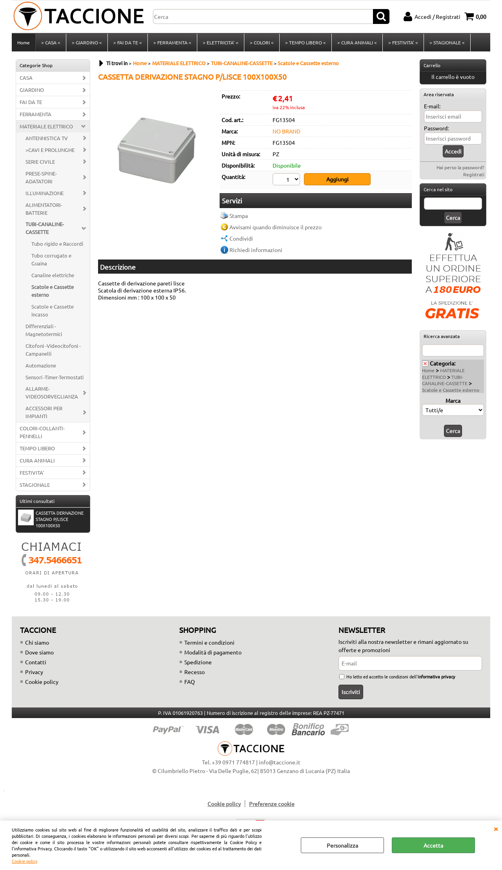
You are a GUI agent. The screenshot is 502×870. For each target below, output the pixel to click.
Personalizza (342, 845)
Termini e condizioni (209, 642)
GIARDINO (32, 89)
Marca (453, 400)
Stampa (238, 215)
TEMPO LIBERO (37, 448)
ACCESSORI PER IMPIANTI (43, 412)
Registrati (473, 174)
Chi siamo (37, 642)
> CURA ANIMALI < (357, 42)
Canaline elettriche (52, 275)
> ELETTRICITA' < (220, 42)
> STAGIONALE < (447, 42)
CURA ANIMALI (37, 460)
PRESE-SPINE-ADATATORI (41, 177)
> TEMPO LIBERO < (305, 42)
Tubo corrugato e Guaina (51, 259)
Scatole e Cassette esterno (52, 290)
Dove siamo (39, 652)
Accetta (433, 845)
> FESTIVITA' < (403, 42)
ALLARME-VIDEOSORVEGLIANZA (51, 392)
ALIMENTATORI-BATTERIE (43, 208)
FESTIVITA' (32, 472)
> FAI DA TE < (127, 42)
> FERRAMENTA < (172, 42)
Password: (436, 128)
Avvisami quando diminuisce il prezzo (275, 226)
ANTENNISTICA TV (46, 138)
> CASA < (50, 42)
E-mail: (432, 106)
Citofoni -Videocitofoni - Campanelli (53, 349)
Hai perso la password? (460, 167)
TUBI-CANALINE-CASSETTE (44, 228)
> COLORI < (262, 42)
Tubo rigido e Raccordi (57, 243)
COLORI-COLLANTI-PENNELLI (42, 432)
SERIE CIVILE (40, 161)
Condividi (241, 238)
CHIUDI (495, 828)
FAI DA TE (31, 102)
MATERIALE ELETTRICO (46, 126)
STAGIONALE (35, 484)
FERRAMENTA (35, 114)
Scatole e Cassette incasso (52, 310)
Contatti (35, 661)
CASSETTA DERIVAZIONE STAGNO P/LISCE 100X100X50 (51, 519)
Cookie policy (24, 861)
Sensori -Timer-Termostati (54, 377)
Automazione (40, 365)
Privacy (34, 671)
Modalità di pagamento (213, 652)
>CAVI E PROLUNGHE (50, 149)
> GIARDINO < (87, 42)
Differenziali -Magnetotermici (43, 330)
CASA (26, 77)
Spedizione (198, 661)
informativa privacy (436, 676)
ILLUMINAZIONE (44, 193)
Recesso (194, 671)
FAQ (189, 681)
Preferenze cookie (272, 803)
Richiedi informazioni (255, 249)
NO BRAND (286, 131)
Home (23, 42)
